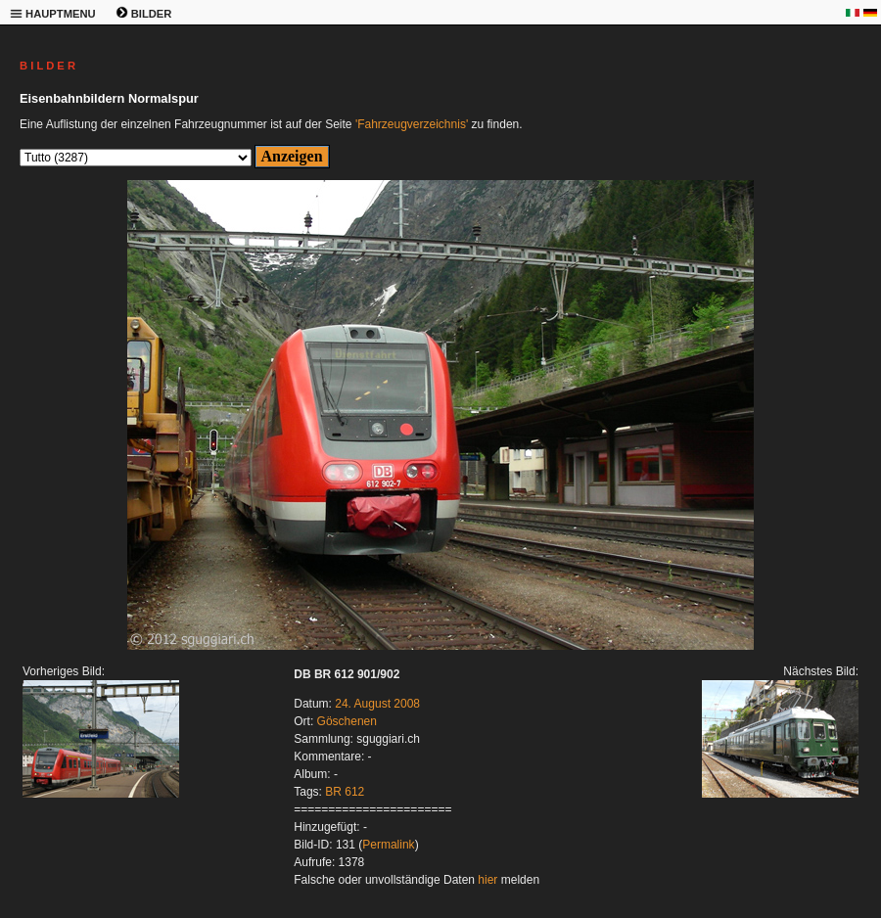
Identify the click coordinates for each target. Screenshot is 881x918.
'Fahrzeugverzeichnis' (411, 124)
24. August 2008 (377, 704)
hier (487, 880)
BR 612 (344, 792)
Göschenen (347, 721)
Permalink (388, 844)
